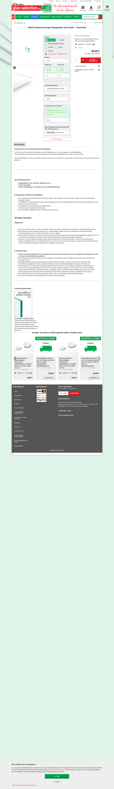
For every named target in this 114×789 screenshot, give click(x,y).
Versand (58, 1)
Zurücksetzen (57, 139)
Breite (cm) (48, 64)
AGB (15, 391)
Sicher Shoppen (19, 408)
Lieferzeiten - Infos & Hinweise (20, 418)
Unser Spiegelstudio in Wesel (21, 441)
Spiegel (27, 16)
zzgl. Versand (95, 53)
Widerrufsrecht (18, 446)
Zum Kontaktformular (66, 415)
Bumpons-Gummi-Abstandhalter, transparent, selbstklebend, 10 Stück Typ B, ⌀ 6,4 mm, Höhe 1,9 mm (54, 363)
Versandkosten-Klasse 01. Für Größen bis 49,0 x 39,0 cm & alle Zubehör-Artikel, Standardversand (99, 361)
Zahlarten (65, 1)
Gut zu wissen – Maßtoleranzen (56, 54)
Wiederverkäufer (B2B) (85, 1)
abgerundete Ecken (50, 95)
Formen (47, 37)
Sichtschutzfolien (45, 17)
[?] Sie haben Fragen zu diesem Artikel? (87, 70)
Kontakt (51, 1)
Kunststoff (35, 16)
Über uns (17, 427)
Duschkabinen (68, 16)
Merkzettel (99, 8)
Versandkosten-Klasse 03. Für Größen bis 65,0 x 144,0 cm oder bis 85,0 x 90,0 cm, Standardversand (77, 362)
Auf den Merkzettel (87, 66)
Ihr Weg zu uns (19, 431)
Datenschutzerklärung (56, 770)
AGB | (13, 785)
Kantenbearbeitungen (51, 85)
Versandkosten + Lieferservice (19, 412)
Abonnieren (74, 393)
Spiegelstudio (73, 1)
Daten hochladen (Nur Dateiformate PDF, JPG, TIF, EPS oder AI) (57, 128)
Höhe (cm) (61, 64)
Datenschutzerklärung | (23, 785)
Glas (21, 16)
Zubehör (77, 16)
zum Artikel (36, 377)
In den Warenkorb (89, 60)
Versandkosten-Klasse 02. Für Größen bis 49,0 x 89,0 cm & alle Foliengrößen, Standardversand (32, 362)
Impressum (17, 399)
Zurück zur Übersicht (78, 22)
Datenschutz (18, 395)
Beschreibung (19, 144)
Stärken (47, 57)
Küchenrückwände (56, 17)
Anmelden (97, 1)
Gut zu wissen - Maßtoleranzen (19, 435)
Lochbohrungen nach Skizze (53, 106)
